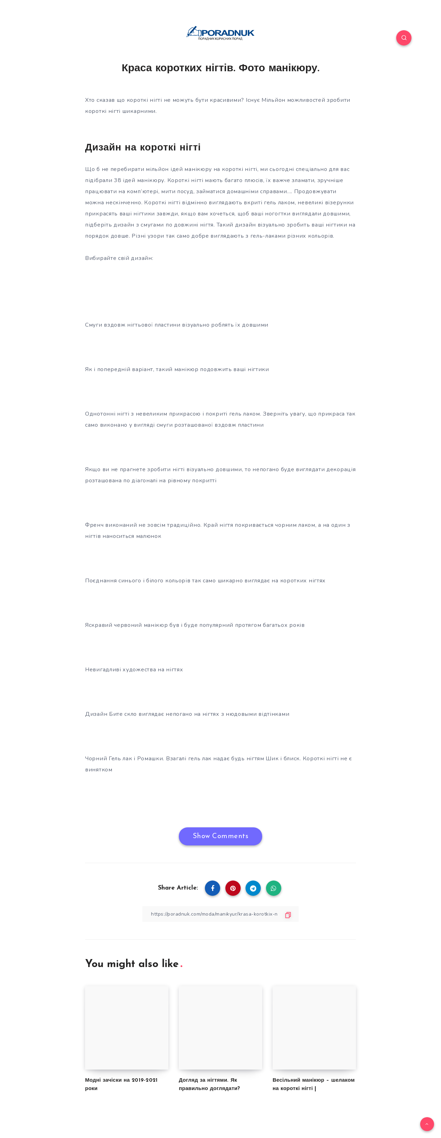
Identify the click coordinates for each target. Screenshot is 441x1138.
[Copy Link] (220, 914)
